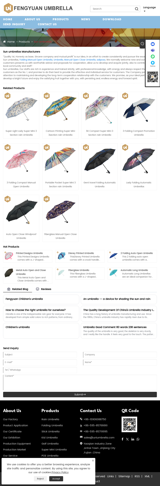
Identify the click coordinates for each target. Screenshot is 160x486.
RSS (137, 476)
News (85, 19)
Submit (80, 395)
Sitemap (124, 476)
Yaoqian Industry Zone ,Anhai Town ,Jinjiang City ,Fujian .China (99, 448)
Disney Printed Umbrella (81, 253)
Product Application (15, 425)
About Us (32, 19)
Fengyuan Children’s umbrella (24, 299)
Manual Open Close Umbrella (80, 60)
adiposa (101, 60)
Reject (40, 479)
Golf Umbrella (50, 444)
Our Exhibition (11, 438)
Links (110, 476)
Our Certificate (12, 432)
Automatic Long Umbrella (134, 270)
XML (147, 476)
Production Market (14, 450)
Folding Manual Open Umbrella (36, 60)
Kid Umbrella (50, 438)
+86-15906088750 (94, 419)
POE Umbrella (50, 456)
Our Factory (10, 419)
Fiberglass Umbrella (78, 270)
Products (61, 19)
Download (112, 19)
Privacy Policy (60, 472)
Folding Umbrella (52, 425)
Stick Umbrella (51, 432)
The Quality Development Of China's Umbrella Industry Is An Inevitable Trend (118, 310)
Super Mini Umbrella (54, 450)
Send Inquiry (14, 24)
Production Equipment (17, 444)
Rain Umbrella (50, 419)
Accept (56, 479)
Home (7, 19)
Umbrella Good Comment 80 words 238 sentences (114, 327)
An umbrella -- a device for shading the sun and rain (116, 299)
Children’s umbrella (18, 327)
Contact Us (47, 24)
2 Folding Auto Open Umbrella (137, 253)
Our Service (10, 456)
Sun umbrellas (43, 42)
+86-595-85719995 (95, 432)
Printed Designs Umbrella (29, 253)
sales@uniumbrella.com (99, 438)
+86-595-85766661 (95, 425)
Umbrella (58, 60)
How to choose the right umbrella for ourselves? (36, 310)
